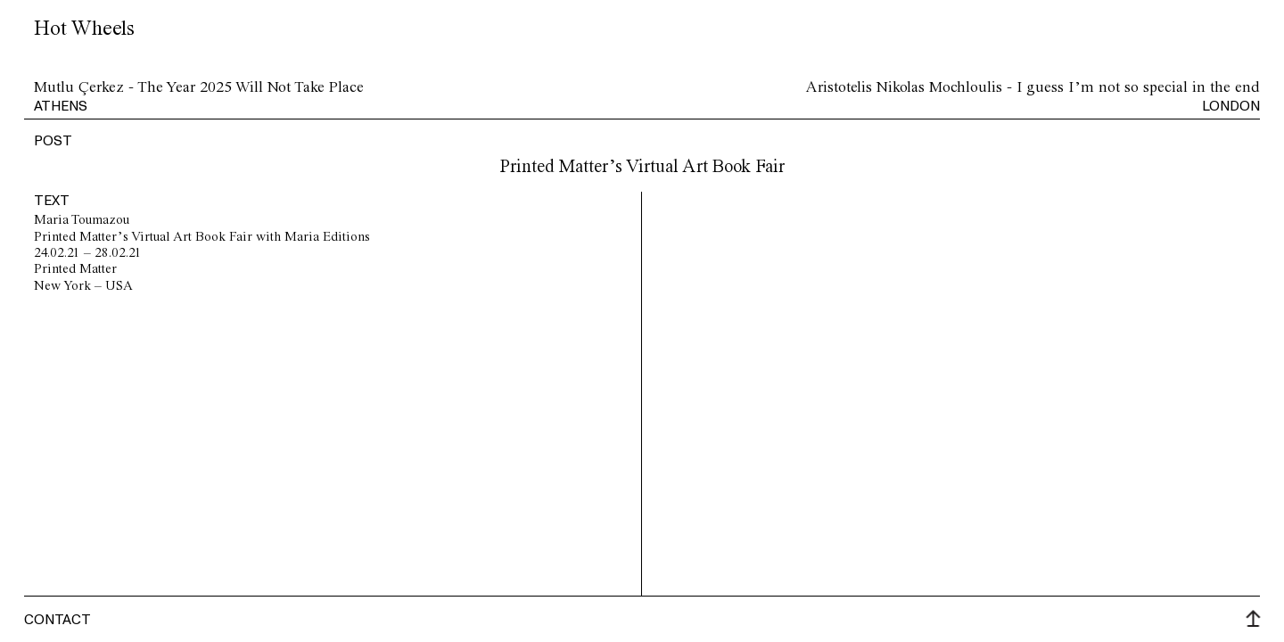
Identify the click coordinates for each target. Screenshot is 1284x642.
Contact (57, 619)
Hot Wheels (84, 29)
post (53, 140)
